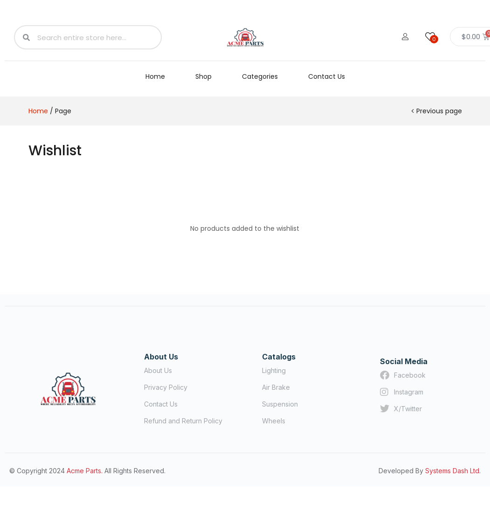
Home (155, 76)
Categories (260, 76)
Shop (203, 76)
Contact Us (326, 76)
